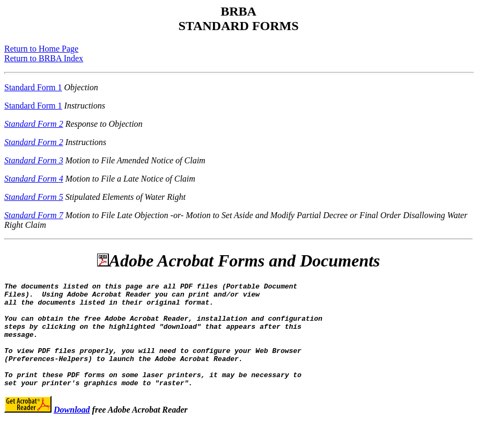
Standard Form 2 (33, 123)
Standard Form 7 (33, 215)
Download (72, 430)
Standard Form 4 (33, 178)
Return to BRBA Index (43, 58)
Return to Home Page (41, 48)
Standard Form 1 (33, 87)
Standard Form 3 (33, 160)
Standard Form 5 (33, 196)
